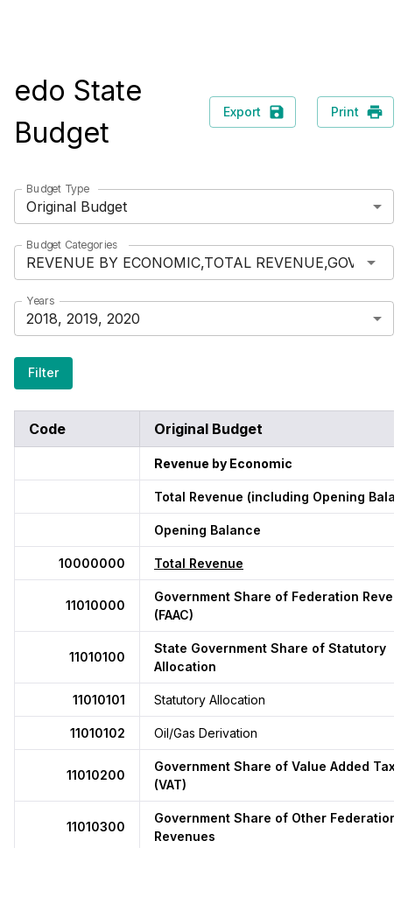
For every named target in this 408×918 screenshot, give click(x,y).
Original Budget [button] (76, 206)
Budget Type (57, 188)
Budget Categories (71, 244)
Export (252, 112)
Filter (43, 373)
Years (40, 300)
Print (355, 112)
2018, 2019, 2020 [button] (83, 318)
